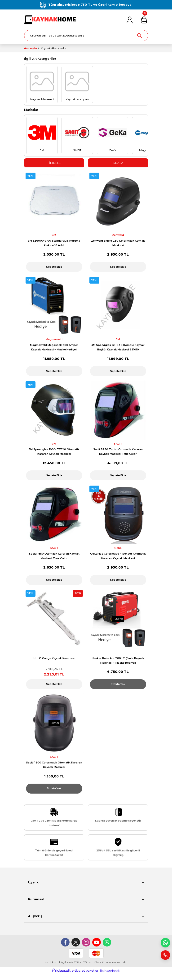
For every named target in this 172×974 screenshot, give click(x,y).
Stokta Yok (118, 684)
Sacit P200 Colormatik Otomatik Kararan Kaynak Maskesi (54, 765)
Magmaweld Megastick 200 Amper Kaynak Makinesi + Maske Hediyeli (54, 347)
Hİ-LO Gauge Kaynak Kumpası (54, 658)
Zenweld (118, 235)
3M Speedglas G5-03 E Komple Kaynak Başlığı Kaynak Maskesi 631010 (118, 347)
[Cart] (144, 20)
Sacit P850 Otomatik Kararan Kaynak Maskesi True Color (54, 556)
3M (54, 235)
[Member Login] (129, 20)
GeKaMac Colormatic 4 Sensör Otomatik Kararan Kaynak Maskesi (118, 556)
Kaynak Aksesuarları (54, 48)
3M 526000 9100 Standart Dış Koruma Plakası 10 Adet (54, 243)
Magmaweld (54, 339)
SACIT (118, 443)
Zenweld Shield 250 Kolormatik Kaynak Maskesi (118, 243)
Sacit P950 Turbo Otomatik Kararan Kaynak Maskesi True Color (118, 451)
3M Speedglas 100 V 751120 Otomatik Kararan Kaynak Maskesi (54, 451)
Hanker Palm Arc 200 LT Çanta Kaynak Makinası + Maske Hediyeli (118, 660)
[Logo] (50, 19)
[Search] (86, 35)
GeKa (118, 548)
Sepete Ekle (54, 266)
